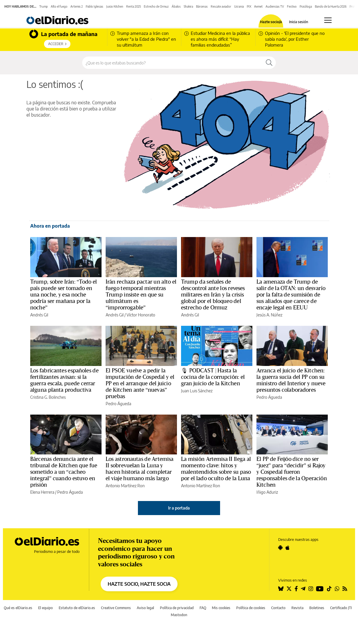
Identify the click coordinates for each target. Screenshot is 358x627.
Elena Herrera (42, 492)
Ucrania (239, 6)
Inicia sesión (298, 22)
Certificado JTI (341, 608)
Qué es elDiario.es (18, 608)
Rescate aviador (221, 6)
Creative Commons (116, 608)
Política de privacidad (177, 608)
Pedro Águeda (118, 403)
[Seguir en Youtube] (320, 588)
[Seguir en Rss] (344, 588)
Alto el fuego (59, 6)
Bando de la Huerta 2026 (331, 6)
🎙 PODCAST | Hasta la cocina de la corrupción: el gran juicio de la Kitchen (213, 377)
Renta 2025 (133, 6)
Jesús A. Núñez (269, 314)
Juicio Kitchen (114, 6)
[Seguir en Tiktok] (329, 588)
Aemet (258, 6)
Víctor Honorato (140, 314)
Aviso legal (145, 608)
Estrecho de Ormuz (156, 6)
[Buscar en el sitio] (172, 63)
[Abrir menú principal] (328, 20)
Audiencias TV (275, 6)
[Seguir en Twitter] (289, 588)
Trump (43, 6)
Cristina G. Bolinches (48, 397)
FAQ (203, 608)
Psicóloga (306, 6)
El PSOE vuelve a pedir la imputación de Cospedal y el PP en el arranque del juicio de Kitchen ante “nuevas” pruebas (140, 383)
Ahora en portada (50, 226)
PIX (249, 6)
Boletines (316, 608)
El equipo (45, 608)
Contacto (278, 608)
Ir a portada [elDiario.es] (179, 507)
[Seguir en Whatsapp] (337, 588)
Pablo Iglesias (94, 6)
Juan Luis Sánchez (196, 390)
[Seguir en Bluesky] (280, 588)
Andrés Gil (39, 314)
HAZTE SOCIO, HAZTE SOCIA (139, 584)
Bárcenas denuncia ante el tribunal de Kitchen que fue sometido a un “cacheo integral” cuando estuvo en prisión (63, 472)
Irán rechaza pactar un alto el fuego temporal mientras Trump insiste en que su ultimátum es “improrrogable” (141, 295)
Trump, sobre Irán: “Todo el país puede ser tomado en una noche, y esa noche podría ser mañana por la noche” (63, 295)
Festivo (292, 6)
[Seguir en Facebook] (296, 588)
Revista (297, 608)
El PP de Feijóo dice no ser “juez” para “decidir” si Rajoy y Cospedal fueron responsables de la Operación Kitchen (291, 472)
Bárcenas (202, 6)
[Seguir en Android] (280, 547)
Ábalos (176, 6)
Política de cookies (250, 608)
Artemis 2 (76, 6)
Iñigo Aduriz (267, 492)
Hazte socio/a (271, 22)
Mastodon (179, 615)
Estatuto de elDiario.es (77, 608)
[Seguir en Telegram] (303, 588)
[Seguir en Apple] (288, 547)
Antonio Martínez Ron (125, 485)
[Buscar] (269, 63)
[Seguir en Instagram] (310, 588)
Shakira (188, 6)
